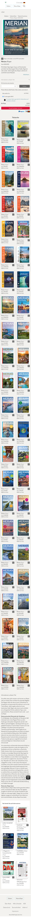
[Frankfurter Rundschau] (23, 814)
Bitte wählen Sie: (6, 93)
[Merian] (7, 128)
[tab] (15, 83)
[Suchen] (24, 6)
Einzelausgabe (7, 96)
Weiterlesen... (26, 74)
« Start (2, 12)
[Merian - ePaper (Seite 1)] (15, 37)
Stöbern (9, 6)
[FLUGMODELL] (23, 841)
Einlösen (24, 86)
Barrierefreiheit (16, 907)
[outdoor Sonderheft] (8, 813)
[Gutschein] (7, 86)
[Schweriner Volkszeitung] (23, 869)
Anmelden (19, 2)
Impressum (15, 911)
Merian (4, 139)
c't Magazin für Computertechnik (6, 853)
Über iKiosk (8, 903)
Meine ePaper (17, 6)
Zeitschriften (13, 16)
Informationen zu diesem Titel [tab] (7, 79)
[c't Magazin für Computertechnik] (8, 841)
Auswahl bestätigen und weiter (15, 108)
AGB (24, 903)
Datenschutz (6, 907)
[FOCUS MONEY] (8, 868)
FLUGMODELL (22, 851)
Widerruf (24, 907)
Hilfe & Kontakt (17, 903)
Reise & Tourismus (22, 16)
